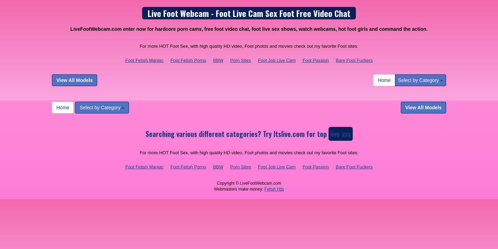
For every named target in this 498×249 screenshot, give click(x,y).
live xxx (340, 134)
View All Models (74, 80)
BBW (218, 60)
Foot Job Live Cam (277, 60)
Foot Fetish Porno (188, 60)
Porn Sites (240, 60)
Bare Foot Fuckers (354, 60)
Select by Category (420, 80)
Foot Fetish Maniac (144, 60)
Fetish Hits (274, 189)
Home (384, 80)
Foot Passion (316, 60)
